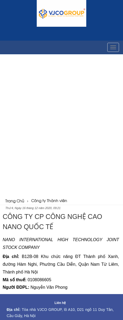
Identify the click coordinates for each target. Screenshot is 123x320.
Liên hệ (60, 303)
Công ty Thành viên (49, 200)
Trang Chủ (14, 200)
